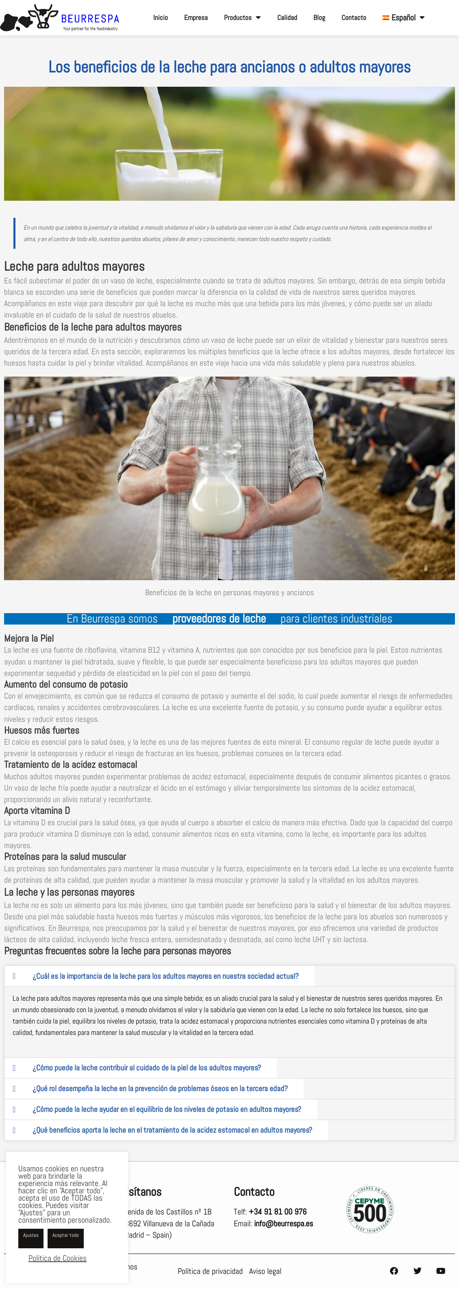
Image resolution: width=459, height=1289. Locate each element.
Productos (242, 17)
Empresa (196, 17)
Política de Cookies (57, 1258)
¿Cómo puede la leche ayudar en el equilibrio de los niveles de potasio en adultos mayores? (167, 1109)
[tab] (159, 976)
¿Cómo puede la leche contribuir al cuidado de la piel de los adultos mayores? (147, 1068)
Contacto (354, 17)
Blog (319, 17)
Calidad (287, 17)
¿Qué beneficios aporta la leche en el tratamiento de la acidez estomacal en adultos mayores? (172, 1130)
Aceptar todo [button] (65, 1235)
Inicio (160, 17)
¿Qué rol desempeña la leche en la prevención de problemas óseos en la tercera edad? (160, 1088)
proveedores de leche (219, 618)
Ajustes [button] (31, 1235)
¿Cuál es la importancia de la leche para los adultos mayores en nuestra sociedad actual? (166, 976)
